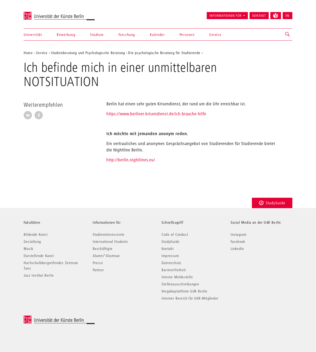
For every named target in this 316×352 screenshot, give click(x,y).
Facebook (238, 241)
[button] (287, 34)
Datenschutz (171, 262)
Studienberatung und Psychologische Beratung (88, 52)
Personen (187, 34)
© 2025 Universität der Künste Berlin (48, 318)
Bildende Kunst (36, 234)
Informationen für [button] (225, 15)
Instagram (239, 234)
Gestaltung (32, 241)
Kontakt (259, 15)
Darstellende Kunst (39, 255)
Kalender (157, 34)
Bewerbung (66, 34)
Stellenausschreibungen (180, 284)
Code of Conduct (175, 234)
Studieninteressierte (109, 234)
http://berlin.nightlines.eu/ (130, 160)
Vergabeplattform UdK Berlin (184, 291)
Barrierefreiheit (174, 269)
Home (28, 52)
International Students (110, 241)
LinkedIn (237, 248)
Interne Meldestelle (177, 277)
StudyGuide (272, 202)
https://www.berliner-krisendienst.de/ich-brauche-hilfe (156, 113)
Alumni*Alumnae (106, 255)
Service (215, 34)
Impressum (170, 255)
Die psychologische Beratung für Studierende (164, 52)
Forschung (126, 34)
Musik (28, 248)
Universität (33, 34)
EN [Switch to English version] (287, 15)
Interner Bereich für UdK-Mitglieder (190, 298)
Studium (97, 34)
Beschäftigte (103, 248)
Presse (98, 262)
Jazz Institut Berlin (39, 275)
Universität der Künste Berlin (42, 13)
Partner (98, 269)
